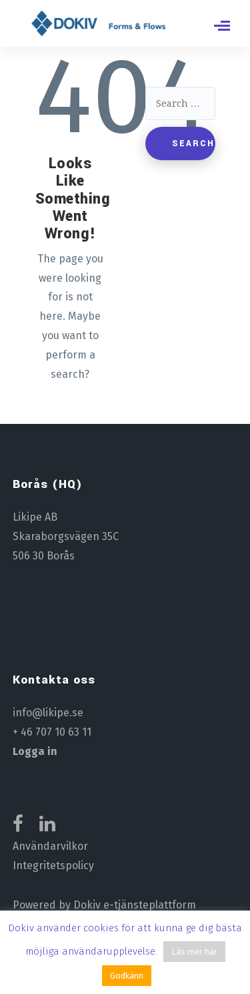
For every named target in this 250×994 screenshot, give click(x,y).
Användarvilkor (50, 846)
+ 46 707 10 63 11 (52, 732)
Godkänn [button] (126, 976)
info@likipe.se (48, 712)
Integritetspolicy (53, 865)
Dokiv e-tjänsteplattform (134, 905)
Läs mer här (194, 952)
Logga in (35, 751)
